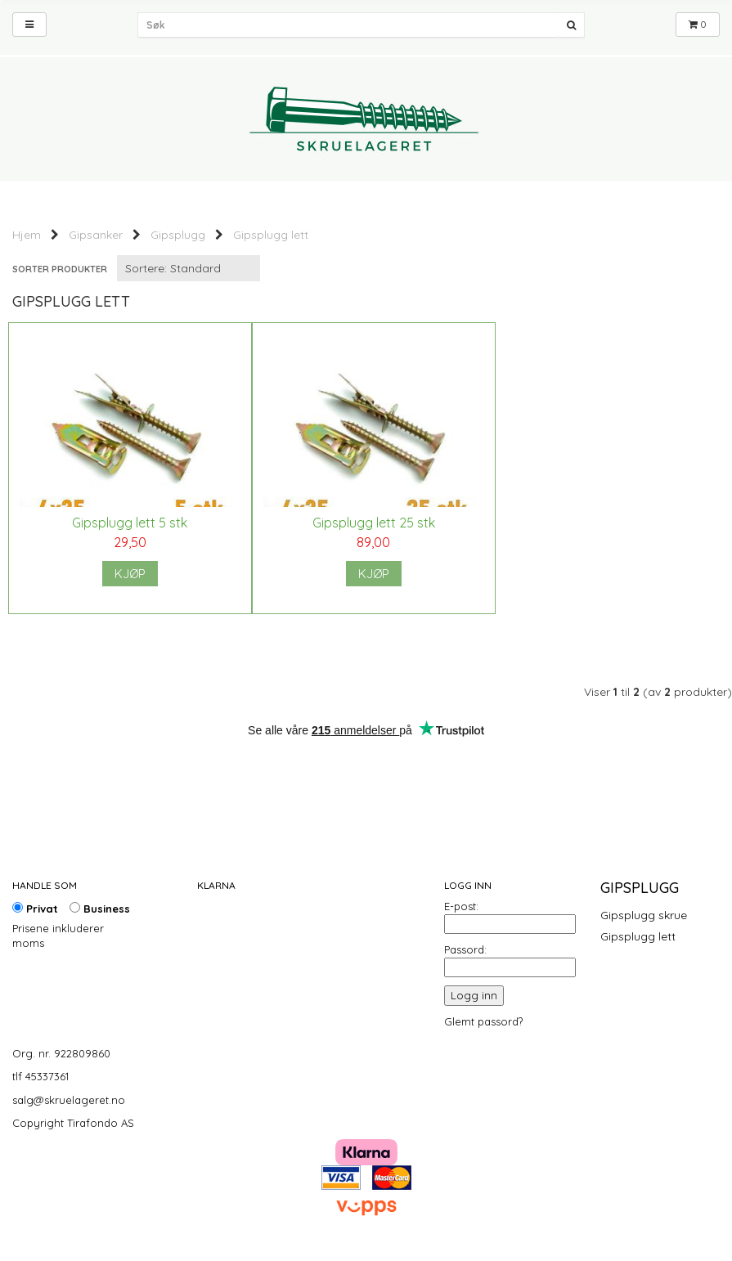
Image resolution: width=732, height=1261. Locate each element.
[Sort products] (188, 268)
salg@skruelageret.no (68, 1099)
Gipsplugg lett (270, 234)
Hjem (26, 234)
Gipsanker (96, 234)
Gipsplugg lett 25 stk (365, 522)
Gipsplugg (177, 234)
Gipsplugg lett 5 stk (127, 522)
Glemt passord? (483, 1021)
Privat (35, 908)
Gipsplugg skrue (643, 915)
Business (100, 908)
